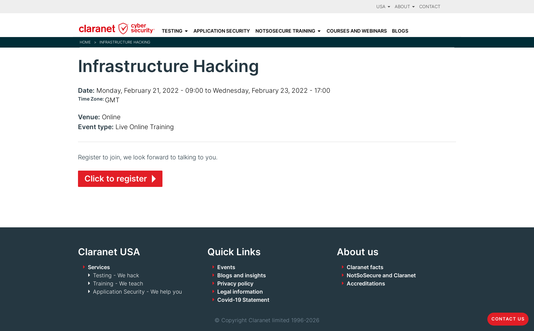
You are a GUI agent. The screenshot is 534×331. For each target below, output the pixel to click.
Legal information (240, 291)
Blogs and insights (241, 275)
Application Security (221, 31)
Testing (172, 31)
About (405, 6)
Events (226, 267)
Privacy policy (235, 283)
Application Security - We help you (137, 291)
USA (383, 6)
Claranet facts (365, 267)
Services (99, 267)
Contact (429, 6)
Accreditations (366, 283)
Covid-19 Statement (243, 299)
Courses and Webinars (357, 31)
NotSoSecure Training (285, 31)
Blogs (400, 31)
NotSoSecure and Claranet (381, 275)
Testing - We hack (116, 275)
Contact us (507, 318)
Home (85, 42)
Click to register (115, 179)
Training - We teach (118, 283)
